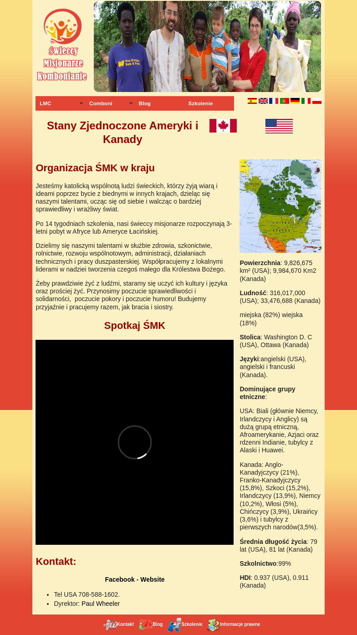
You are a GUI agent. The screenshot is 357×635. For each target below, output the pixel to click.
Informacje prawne (233, 624)
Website (152, 579)
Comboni (100, 103)
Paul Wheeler (101, 603)
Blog (145, 103)
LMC (45, 103)
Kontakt (118, 624)
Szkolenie (201, 103)
